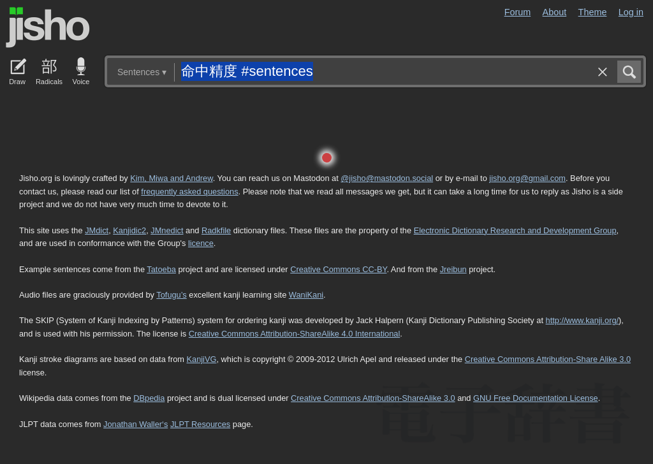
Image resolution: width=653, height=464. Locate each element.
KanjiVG (201, 359)
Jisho (48, 27)
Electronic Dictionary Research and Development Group (515, 230)
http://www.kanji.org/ (582, 320)
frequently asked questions (189, 191)
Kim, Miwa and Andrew (171, 178)
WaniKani (306, 295)
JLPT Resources (200, 424)
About (555, 12)
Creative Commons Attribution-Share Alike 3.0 (548, 359)
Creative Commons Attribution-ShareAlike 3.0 (373, 398)
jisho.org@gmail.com (527, 178)
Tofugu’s (171, 295)
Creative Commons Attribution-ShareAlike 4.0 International (294, 333)
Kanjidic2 (129, 230)
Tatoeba (161, 269)
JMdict (96, 230)
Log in (631, 12)
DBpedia (149, 398)
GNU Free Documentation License (535, 398)
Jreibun (453, 269)
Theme (592, 12)
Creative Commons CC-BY (338, 269)
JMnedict (166, 230)
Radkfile (216, 230)
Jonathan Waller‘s (135, 424)
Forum (517, 12)
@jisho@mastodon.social (387, 178)
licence (201, 243)
